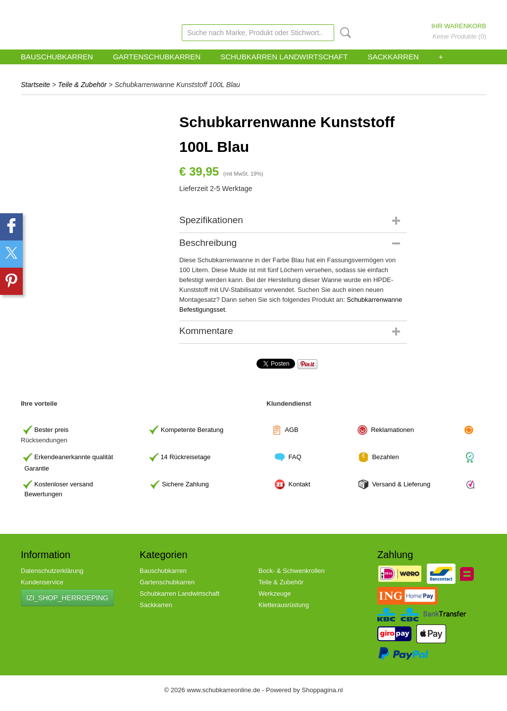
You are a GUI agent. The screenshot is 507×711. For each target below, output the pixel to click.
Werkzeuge (274, 593)
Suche (343, 32)
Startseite (35, 85)
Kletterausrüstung (283, 605)
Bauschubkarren (57, 56)
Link (290, 9)
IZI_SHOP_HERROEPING (67, 598)
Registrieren (472, 9)
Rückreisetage (189, 457)
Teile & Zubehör (82, 85)
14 (185, 457)
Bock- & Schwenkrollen (291, 570)
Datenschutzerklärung (52, 570)
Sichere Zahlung (185, 484)
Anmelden (438, 9)
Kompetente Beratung (192, 429)
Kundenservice (227, 9)
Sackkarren (392, 56)
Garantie (36, 468)
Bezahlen (385, 457)
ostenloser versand (66, 484)
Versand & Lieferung (401, 484)
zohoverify (265, 9)
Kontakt (300, 484)
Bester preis (51, 429)
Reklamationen (392, 429)
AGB (291, 429)
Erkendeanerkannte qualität (73, 457)
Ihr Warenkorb (458, 26)
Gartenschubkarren (157, 56)
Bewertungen (43, 494)
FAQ (295, 457)
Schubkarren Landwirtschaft (284, 56)
